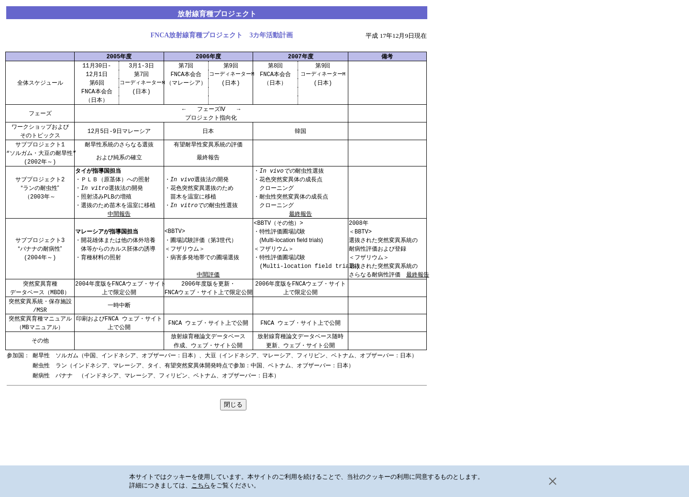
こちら (200, 485)
